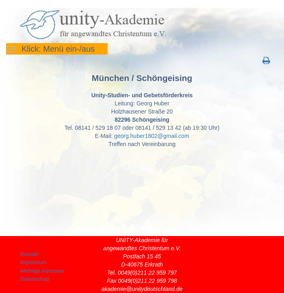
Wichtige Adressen (42, 271)
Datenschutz (35, 279)
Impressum (33, 262)
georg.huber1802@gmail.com (151, 136)
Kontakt (29, 254)
